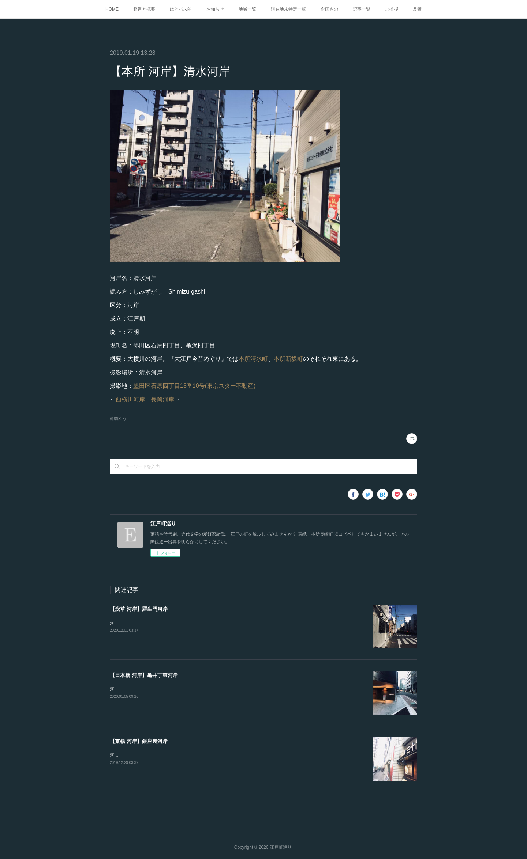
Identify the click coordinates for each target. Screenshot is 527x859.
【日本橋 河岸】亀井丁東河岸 (144, 675)
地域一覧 (247, 9)
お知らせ (215, 9)
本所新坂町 (288, 359)
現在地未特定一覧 (288, 9)
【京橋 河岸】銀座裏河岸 (139, 741)
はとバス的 (181, 9)
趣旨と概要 (144, 9)
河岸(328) (118, 419)
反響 (417, 9)
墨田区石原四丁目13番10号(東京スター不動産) (194, 386)
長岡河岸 (162, 399)
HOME (112, 9)
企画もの (329, 9)
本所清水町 (253, 359)
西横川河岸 (130, 399)
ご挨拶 (391, 9)
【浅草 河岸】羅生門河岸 (139, 609)
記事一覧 (361, 9)
